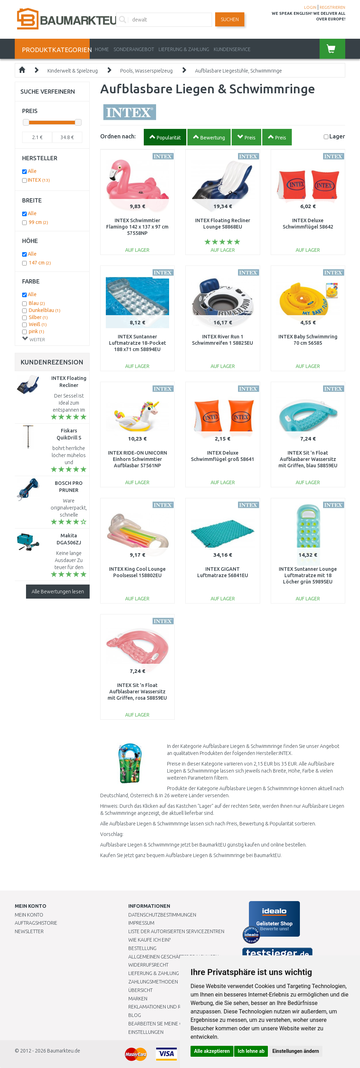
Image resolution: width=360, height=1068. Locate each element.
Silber (38, 317)
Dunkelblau (44, 310)
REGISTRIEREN (332, 7)
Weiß (38, 324)
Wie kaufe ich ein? (149, 940)
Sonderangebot (134, 49)
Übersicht (140, 990)
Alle (32, 171)
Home (102, 49)
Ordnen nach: (118, 136)
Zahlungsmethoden (153, 982)
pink (36, 331)
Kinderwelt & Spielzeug (72, 71)
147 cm (40, 263)
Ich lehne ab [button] (251, 1051)
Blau (37, 303)
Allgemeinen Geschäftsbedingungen (173, 957)
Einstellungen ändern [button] (295, 1051)
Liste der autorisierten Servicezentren (176, 931)
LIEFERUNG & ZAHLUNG (184, 49)
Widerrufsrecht (148, 965)
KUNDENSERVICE (232, 49)
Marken (137, 998)
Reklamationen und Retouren (165, 1007)
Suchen (230, 19)
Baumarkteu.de (63, 1051)
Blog (134, 1015)
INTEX (39, 180)
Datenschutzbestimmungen (162, 915)
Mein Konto (29, 915)
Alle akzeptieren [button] (212, 1051)
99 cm (38, 222)
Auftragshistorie (36, 923)
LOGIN (310, 7)
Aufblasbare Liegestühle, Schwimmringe (238, 71)
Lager (337, 136)
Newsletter (29, 931)
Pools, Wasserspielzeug (146, 71)
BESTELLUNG (142, 948)
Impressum (141, 923)
